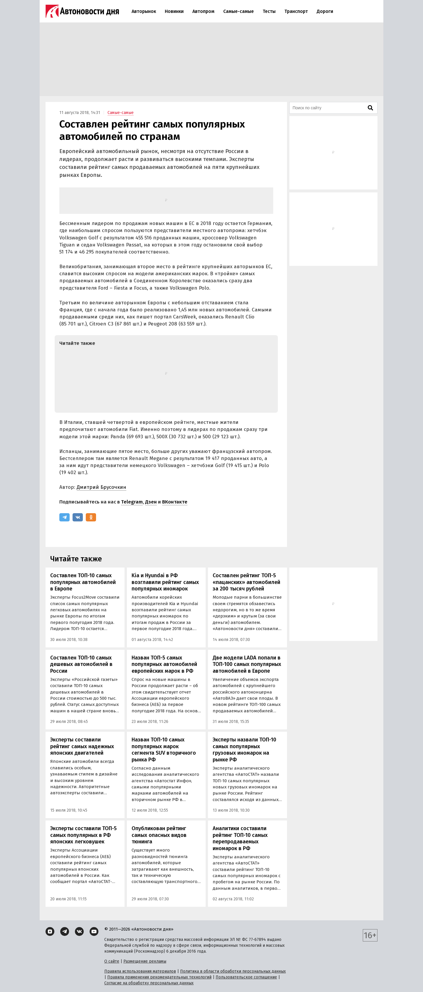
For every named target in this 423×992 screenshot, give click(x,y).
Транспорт (296, 11)
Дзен (151, 502)
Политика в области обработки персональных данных (233, 971)
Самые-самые (238, 11)
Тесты (269, 11)
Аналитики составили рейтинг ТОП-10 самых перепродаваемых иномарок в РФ (240, 838)
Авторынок (144, 11)
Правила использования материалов (140, 971)
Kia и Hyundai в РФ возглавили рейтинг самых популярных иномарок (165, 582)
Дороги (325, 11)
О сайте (111, 961)
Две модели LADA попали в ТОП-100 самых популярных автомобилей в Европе (247, 664)
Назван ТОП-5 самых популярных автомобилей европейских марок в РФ (164, 664)
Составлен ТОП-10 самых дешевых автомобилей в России (81, 664)
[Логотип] (82, 11)
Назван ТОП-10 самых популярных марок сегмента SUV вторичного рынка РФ (164, 749)
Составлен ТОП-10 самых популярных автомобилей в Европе (83, 582)
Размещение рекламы (144, 961)
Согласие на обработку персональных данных (149, 983)
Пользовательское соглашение (246, 977)
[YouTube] (94, 931)
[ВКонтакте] (78, 517)
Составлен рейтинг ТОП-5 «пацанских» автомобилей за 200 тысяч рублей (246, 582)
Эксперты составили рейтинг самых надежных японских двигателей (82, 746)
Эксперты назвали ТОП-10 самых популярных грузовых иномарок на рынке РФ (244, 749)
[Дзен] (50, 931)
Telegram (132, 502)
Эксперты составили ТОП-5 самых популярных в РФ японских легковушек (83, 835)
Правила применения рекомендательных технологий (159, 977)
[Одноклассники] (91, 517)
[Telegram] (64, 517)
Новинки (174, 11)
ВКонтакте (174, 502)
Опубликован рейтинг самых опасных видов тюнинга (159, 835)
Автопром (203, 11)
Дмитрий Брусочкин (101, 487)
